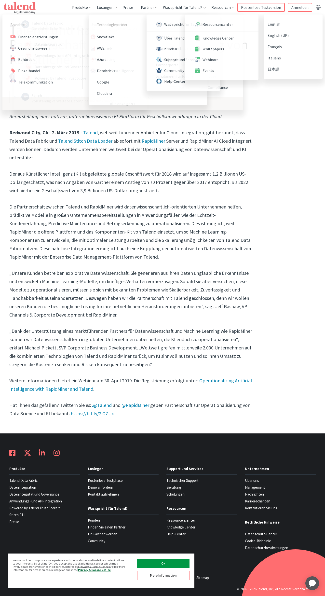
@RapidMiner (135, 405)
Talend (90, 132)
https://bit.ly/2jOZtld (92, 413)
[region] (101, 570)
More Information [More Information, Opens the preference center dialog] (163, 575)
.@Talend (102, 405)
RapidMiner (153, 141)
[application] (312, 583)
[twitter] (37, 76)
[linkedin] (25, 76)
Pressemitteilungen (55, 97)
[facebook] (13, 76)
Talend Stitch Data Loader (85, 141)
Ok (163, 563)
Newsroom (23, 97)
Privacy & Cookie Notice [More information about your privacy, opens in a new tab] (94, 569)
